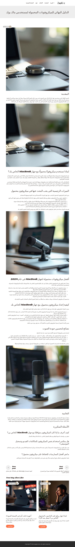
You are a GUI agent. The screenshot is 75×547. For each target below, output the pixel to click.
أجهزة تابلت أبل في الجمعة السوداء (18, 516)
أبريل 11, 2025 (43, 483)
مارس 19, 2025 (11, 483)
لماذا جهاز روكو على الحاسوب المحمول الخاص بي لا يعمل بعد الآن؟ (53, 517)
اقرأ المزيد (42, 526)
